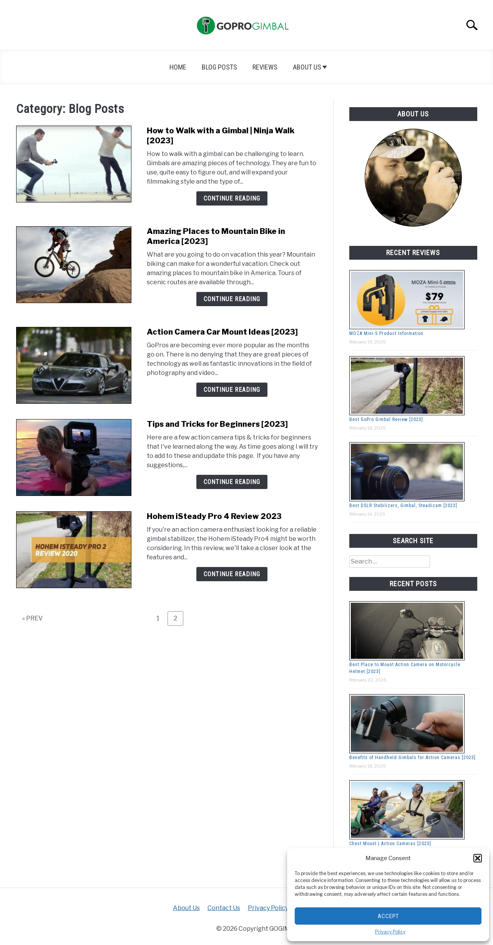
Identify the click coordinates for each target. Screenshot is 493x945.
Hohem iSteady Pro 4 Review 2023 (214, 516)
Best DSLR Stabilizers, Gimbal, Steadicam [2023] (403, 505)
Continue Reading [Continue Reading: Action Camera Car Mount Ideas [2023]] (232, 389)
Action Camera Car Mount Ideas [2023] (222, 332)
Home (177, 67)
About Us (307, 67)
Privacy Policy (390, 932)
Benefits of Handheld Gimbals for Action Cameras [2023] (412, 757)
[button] (477, 858)
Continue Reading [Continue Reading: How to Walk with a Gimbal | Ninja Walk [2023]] (232, 198)
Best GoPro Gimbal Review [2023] (386, 419)
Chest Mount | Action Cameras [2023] (390, 843)
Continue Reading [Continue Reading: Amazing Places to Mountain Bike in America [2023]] (232, 299)
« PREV (32, 618)
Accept (388, 916)
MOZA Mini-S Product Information (386, 333)
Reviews (264, 67)
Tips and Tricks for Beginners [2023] (217, 424)
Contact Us (223, 908)
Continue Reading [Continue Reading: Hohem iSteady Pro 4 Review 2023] (232, 574)
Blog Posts (219, 67)
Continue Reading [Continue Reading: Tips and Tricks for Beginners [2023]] (232, 482)
